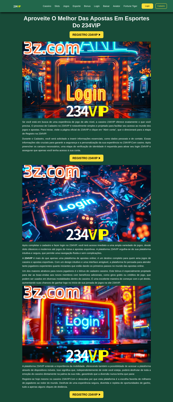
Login (147, 6)
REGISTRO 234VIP (86, 34)
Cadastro (161, 6)
